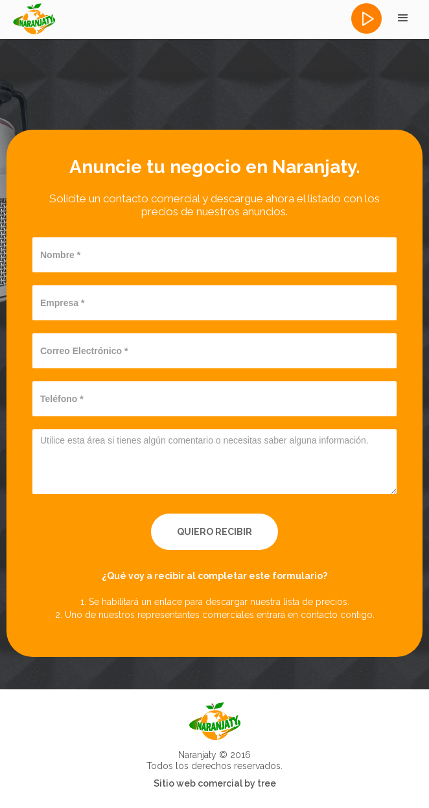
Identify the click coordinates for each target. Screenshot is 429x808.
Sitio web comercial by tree (215, 783)
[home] (33, 18)
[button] (403, 18)
